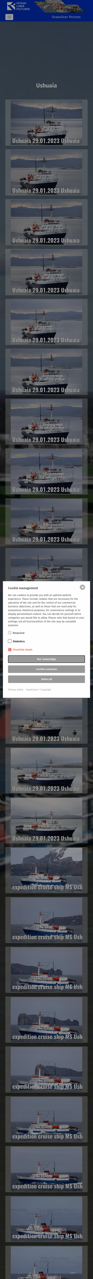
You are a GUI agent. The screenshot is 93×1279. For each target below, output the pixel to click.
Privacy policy (15, 689)
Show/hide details (23, 649)
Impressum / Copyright (38, 689)
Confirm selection (46, 669)
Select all (46, 679)
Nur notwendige (46, 659)
